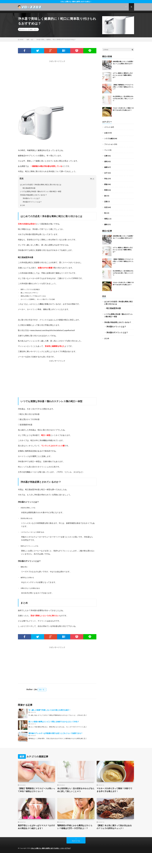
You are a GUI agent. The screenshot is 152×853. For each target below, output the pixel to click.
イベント (107, 127)
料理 (105, 190)
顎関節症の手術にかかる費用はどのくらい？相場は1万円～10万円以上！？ (74, 826)
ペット (106, 150)
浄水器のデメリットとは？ (32, 202)
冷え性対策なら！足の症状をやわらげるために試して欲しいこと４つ (123, 98)
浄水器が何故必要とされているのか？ (33, 195)
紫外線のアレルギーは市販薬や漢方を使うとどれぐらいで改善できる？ (55, 733)
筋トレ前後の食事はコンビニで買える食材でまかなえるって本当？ (53, 722)
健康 (31, 29)
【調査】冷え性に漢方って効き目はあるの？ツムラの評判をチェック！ (114, 826)
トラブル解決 (109, 138)
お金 (105, 133)
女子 (105, 173)
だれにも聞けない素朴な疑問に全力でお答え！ (76, 1)
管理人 (106, 219)
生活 (35, 29)
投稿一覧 (41, 689)
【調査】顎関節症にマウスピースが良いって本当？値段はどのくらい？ (123, 87)
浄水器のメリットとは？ (31, 198)
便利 (105, 161)
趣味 (105, 224)
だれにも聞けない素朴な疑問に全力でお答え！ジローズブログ (51, 848)
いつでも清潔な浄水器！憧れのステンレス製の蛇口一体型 (40, 191)
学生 (105, 179)
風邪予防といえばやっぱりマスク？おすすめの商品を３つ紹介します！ (36, 826)
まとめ (22, 205)
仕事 (105, 156)
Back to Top (76, 841)
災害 (105, 201)
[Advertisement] (57, 77)
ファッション (109, 144)
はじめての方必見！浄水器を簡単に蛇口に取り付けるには (40, 184)
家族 (105, 184)
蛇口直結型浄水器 (29, 188)
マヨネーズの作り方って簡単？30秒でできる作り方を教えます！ (114, 789)
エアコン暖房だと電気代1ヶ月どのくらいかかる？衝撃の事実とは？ (123, 75)
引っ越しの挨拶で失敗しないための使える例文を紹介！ (49, 710)
